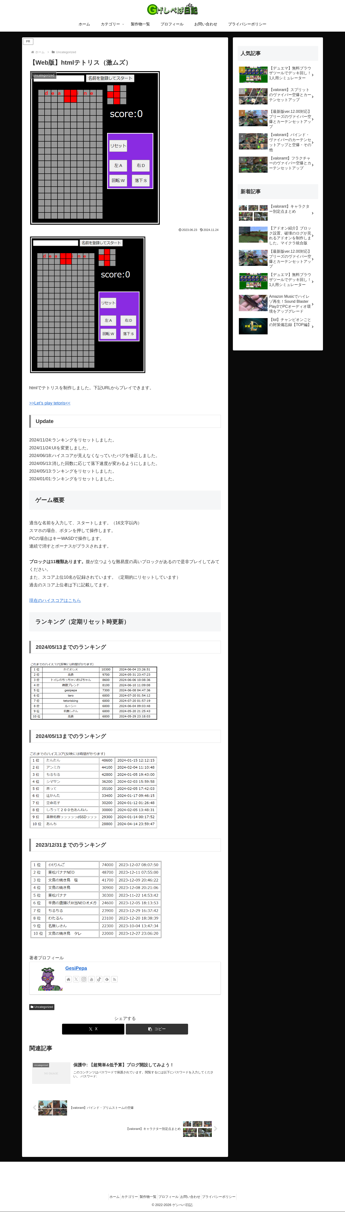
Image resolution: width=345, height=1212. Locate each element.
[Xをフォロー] (76, 979)
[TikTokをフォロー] (99, 979)
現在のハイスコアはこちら (55, 600)
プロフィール (170, 1197)
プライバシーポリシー (227, 1197)
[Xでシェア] (93, 1029)
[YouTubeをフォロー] (91, 979)
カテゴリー (124, 1197)
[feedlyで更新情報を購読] (107, 979)
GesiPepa (76, 968)
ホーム (106, 1197)
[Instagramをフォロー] (84, 979)
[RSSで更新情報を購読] (114, 979)
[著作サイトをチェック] (68, 979)
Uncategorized (42, 1007)
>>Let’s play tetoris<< (49, 403)
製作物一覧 (146, 1197)
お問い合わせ (195, 1197)
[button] (157, 1029)
